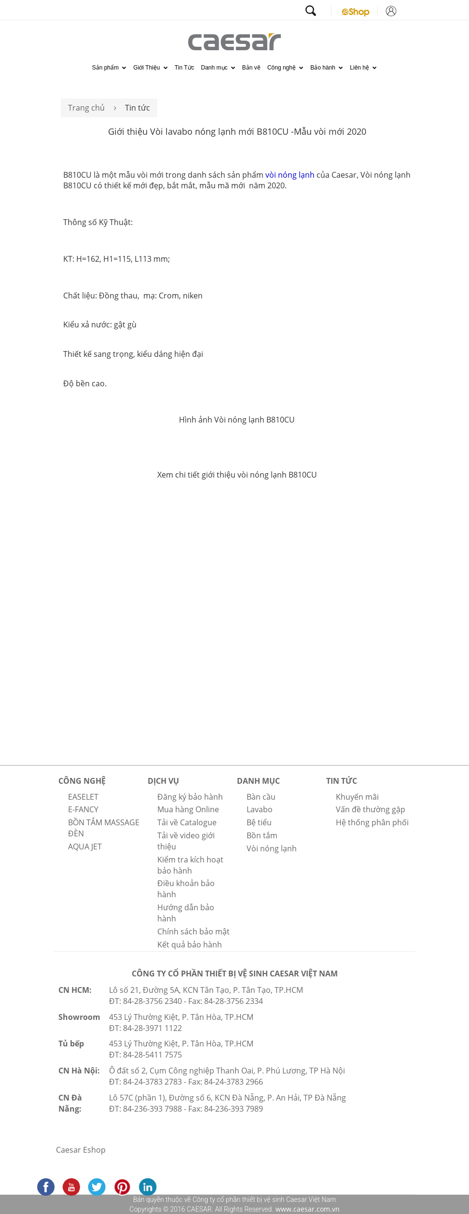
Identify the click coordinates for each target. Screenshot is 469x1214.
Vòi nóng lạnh (272, 848)
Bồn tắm (262, 835)
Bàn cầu (261, 796)
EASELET (83, 796)
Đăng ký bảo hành (190, 796)
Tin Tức (184, 67)
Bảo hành (326, 67)
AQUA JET (85, 846)
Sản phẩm (109, 67)
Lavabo (260, 809)
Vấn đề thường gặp (370, 809)
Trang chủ (86, 107)
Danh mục (218, 67)
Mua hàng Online (188, 809)
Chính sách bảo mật (193, 931)
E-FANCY (83, 809)
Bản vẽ (251, 67)
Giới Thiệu (150, 67)
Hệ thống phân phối (372, 822)
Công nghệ (285, 67)
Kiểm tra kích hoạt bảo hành (190, 865)
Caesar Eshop (81, 1149)
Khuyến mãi (357, 796)
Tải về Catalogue (187, 822)
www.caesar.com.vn (307, 1209)
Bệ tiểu (259, 822)
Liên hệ (363, 67)
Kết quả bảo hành (189, 944)
